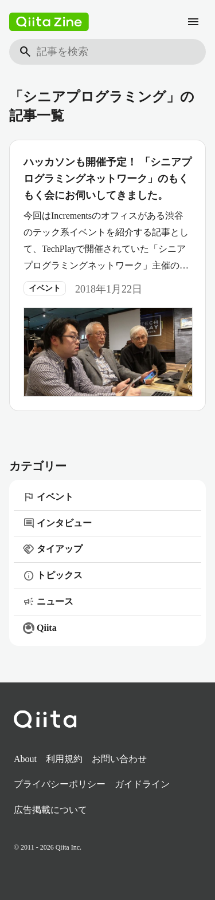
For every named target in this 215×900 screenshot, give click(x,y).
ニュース (48, 602)
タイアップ (53, 549)
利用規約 (64, 759)
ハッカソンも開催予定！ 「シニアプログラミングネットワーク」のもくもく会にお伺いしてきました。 (107, 178)
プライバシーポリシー (59, 784)
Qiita (40, 628)
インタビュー (57, 523)
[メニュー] (193, 21)
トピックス (53, 576)
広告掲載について (50, 810)
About (25, 759)
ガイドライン (142, 784)
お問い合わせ (119, 759)
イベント (45, 288)
